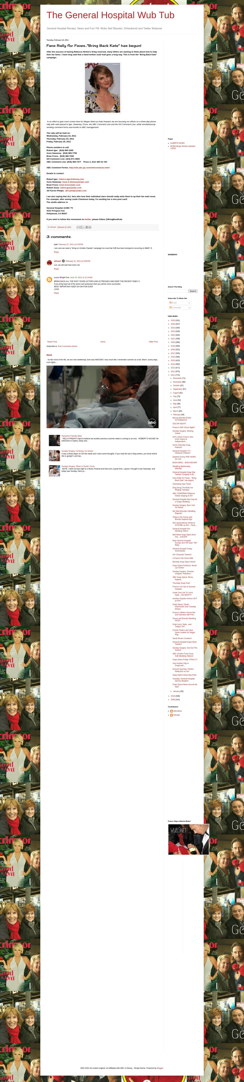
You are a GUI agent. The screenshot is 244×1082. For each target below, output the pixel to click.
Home (103, 342)
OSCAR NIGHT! (179, 424)
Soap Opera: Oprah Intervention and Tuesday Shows (184, 606)
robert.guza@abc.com (70, 188)
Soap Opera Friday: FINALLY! (185, 659)
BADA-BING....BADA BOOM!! (185, 463)
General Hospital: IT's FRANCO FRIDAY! (181, 452)
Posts (173, 303)
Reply (56, 252)
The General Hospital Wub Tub (111, 15)
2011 (173, 375)
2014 (173, 364)
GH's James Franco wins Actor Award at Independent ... (183, 439)
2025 (173, 324)
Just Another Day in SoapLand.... (181, 664)
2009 (173, 699)
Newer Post (52, 342)
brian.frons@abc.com (69, 185)
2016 (173, 357)
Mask (49, 355)
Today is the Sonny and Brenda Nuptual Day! (182, 518)
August (176, 393)
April (175, 407)
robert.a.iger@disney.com (71, 179)
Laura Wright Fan (61, 277)
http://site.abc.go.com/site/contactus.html (89, 167)
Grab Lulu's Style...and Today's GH (182, 625)
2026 (173, 320)
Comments (175, 308)
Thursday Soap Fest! (181, 583)
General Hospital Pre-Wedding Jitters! (181, 530)
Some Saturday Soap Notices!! (181, 446)
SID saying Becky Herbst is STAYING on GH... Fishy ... (185, 524)
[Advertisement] (180, 86)
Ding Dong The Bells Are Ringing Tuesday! (183, 489)
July (175, 396)
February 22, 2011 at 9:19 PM (71, 244)
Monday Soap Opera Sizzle (184, 562)
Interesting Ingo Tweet (182, 484)
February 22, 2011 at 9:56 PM (78, 261)
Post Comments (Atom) (67, 346)
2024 (173, 328)
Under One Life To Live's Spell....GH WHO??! (183, 594)
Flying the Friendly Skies (72, 436)
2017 (173, 353)
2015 (173, 360)
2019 (173, 346)
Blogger (160, 1068)
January (176, 691)
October (176, 385)
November (177, 382)
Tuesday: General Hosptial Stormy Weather (184, 680)
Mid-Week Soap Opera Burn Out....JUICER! (184, 536)
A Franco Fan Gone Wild (183, 558)
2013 (173, 368)
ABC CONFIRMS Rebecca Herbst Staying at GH (184, 494)
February (177, 415)
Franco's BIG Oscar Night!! (184, 427)
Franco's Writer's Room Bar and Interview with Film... (184, 613)
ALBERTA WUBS (177, 143)
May (175, 404)
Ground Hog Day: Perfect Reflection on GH (183, 670)
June (175, 400)
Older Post (153, 342)
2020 (173, 342)
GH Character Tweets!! (182, 555)
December (177, 378)
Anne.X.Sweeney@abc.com (75, 182)
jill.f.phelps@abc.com (76, 190)
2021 (173, 339)
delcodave (177, 711)
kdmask (57, 261)
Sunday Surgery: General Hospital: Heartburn (183, 572)
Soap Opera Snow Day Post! (184, 675)
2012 (173, 371)
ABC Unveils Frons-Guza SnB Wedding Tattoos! (183, 655)
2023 (173, 331)
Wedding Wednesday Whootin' (181, 467)
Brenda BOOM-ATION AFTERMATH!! (182, 419)
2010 (173, 696)
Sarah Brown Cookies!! (182, 638)
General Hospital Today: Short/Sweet (182, 550)
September (178, 389)
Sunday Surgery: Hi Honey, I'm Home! (77, 451)
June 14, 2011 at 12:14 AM (81, 277)
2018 (173, 349)
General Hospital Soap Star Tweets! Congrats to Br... (184, 473)
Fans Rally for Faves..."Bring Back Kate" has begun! (184, 479)
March (176, 411)
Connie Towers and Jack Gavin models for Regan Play (184, 632)
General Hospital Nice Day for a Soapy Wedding (185, 500)
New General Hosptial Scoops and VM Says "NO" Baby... (185, 543)
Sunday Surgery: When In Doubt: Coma (78, 466)
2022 (173, 335)
